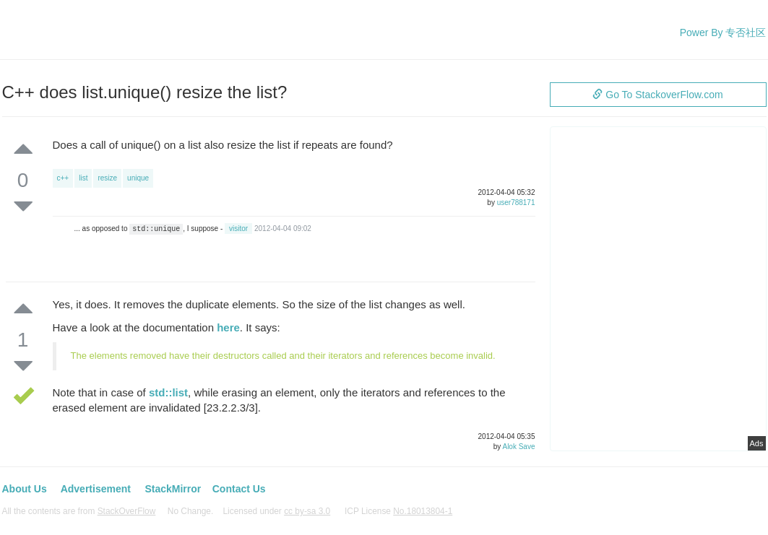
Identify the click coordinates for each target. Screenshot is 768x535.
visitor (238, 228)
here (228, 327)
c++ (63, 178)
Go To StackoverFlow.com (657, 94)
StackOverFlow (127, 511)
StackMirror (172, 489)
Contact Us (239, 489)
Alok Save (518, 447)
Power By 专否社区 (723, 32)
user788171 (516, 202)
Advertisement (96, 489)
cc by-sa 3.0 (307, 511)
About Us (24, 489)
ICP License (398, 511)
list (83, 178)
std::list (168, 392)
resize (107, 178)
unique (138, 178)
